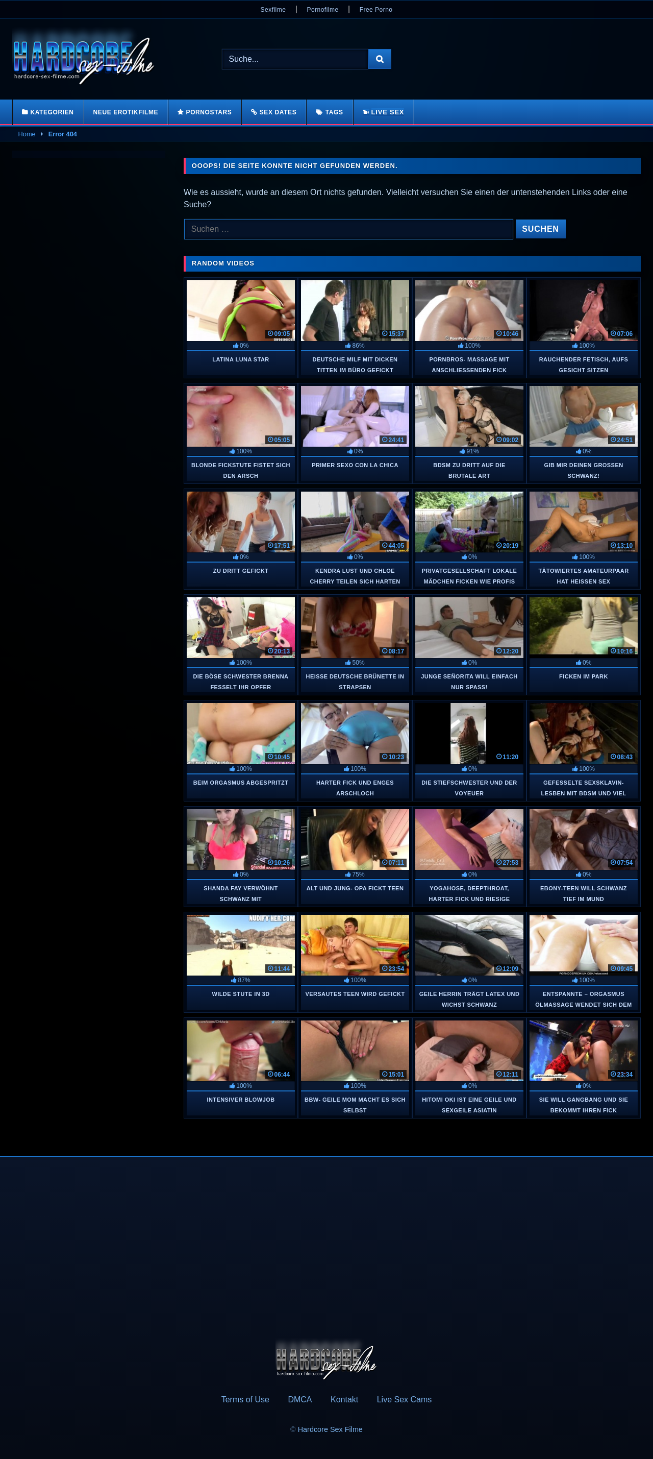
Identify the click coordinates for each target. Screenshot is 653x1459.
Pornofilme (322, 9)
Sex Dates (278, 112)
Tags (334, 112)
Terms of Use (245, 1399)
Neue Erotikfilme (126, 112)
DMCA (300, 1399)
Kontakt (344, 1399)
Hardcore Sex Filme (330, 1429)
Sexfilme (273, 9)
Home (27, 134)
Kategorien (51, 112)
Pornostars (209, 112)
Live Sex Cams (404, 1399)
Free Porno (376, 9)
